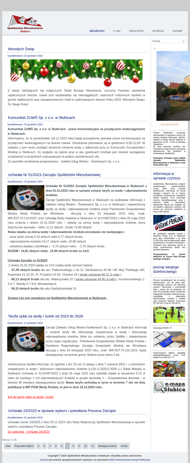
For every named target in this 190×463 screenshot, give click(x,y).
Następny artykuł (108, 446)
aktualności (97, 31)
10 (85, 446)
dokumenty (136, 31)
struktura (158, 31)
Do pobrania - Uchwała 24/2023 (29, 431)
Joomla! (44, 459)
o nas (116, 31)
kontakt (177, 31)
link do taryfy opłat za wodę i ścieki (30, 397)
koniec (124, 446)
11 (92, 446)
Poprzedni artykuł (24, 446)
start (8, 446)
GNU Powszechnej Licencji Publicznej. (129, 459)
